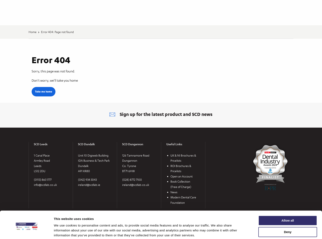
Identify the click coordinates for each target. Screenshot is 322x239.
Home (33, 32)
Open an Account (181, 176)
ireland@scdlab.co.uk (135, 185)
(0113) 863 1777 (43, 179)
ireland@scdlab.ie (89, 185)
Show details (63, 231)
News (173, 192)
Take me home (43, 91)
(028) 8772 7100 (132, 179)
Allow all (288, 205)
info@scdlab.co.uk (45, 185)
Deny (288, 216)
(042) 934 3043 (87, 179)
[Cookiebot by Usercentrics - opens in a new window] (27, 231)
